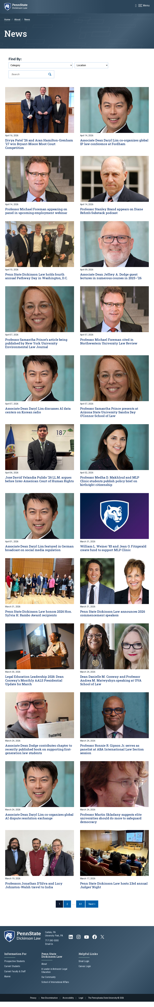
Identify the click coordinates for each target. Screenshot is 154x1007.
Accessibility (68, 1003)
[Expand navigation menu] (136, 5)
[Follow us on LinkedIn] (71, 943)
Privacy (33, 1003)
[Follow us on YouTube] (86, 943)
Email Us (49, 949)
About (17, 19)
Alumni (7, 981)
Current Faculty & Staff (15, 976)
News (27, 19)
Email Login (84, 966)
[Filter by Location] (91, 65)
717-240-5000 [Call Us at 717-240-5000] (52, 945)
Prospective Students (14, 966)
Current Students (12, 971)
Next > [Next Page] (93, 909)
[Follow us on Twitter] (103, 943)
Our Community (48, 982)
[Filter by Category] (41, 65)
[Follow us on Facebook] (94, 943)
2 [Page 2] (67, 909)
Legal (81, 1003)
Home (7, 19)
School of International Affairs (55, 987)
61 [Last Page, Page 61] (80, 909)
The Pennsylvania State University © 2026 (106, 1003)
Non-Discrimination (49, 1003)
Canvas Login (85, 971)
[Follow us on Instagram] (78, 943)
